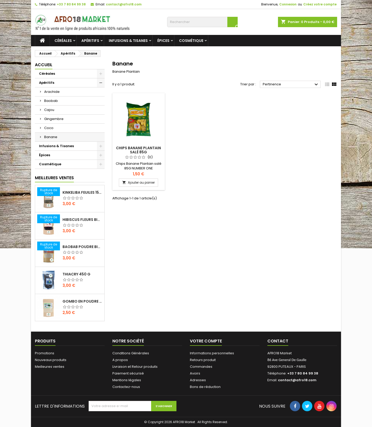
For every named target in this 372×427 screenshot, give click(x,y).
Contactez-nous (126, 386)
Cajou (49, 109)
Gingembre (54, 118)
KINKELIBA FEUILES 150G (82, 192)
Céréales (63, 40)
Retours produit (203, 359)
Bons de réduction (205, 386)
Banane (50, 136)
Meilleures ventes (49, 366)
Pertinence (291, 84)
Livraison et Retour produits (135, 366)
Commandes (201, 366)
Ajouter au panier (138, 182)
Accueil (43, 65)
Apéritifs (90, 40)
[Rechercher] (202, 22)
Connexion (288, 4)
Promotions (44, 353)
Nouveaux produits (50, 359)
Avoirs (195, 373)
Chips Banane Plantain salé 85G (138, 150)
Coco (48, 127)
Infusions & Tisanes (128, 40)
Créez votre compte (320, 4)
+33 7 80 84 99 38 (71, 4)
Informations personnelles (212, 353)
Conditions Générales (130, 353)
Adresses (198, 380)
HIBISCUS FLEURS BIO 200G (82, 220)
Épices (163, 40)
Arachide (52, 91)
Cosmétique (191, 40)
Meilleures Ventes (54, 178)
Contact (277, 341)
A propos (120, 359)
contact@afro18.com (124, 4)
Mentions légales (126, 380)
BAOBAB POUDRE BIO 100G (82, 247)
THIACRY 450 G (76, 274)
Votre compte (206, 341)
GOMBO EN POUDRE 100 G (82, 301)
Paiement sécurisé (128, 373)
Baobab (51, 100)
